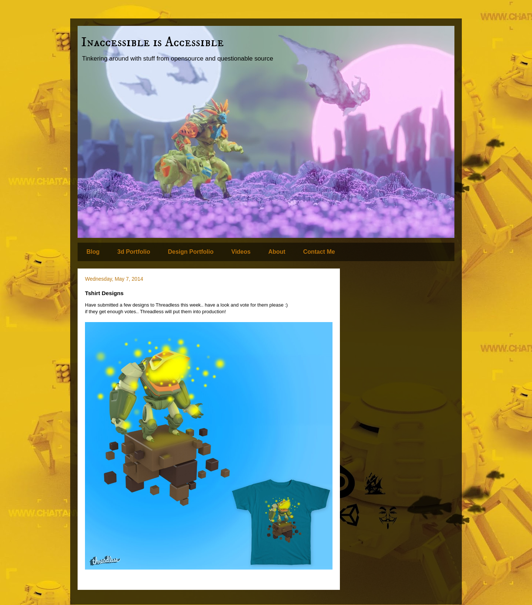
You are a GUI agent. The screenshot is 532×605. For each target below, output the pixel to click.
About (276, 252)
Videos (240, 252)
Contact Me (319, 252)
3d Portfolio (133, 252)
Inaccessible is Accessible (152, 42)
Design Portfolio (191, 252)
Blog (93, 252)
